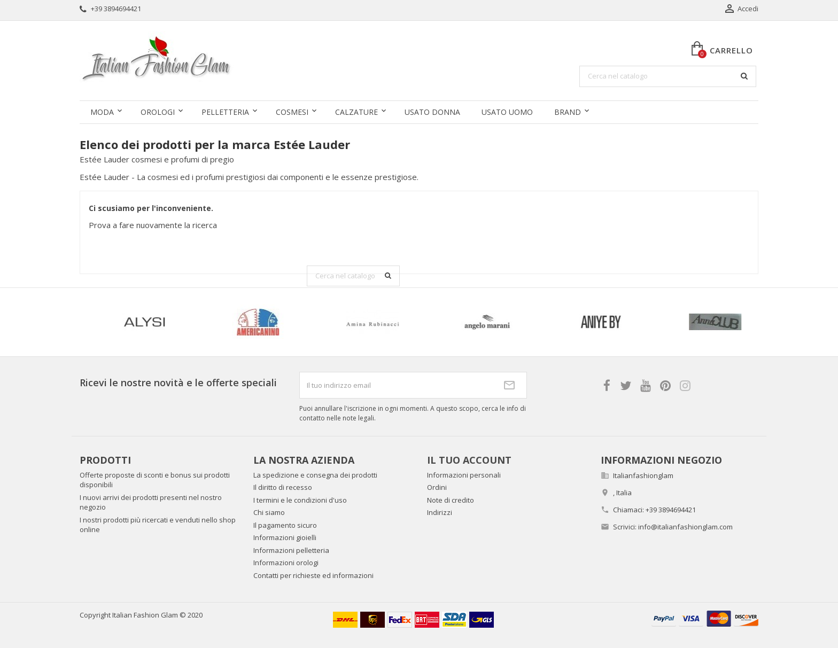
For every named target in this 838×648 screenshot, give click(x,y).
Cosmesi (292, 112)
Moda (102, 112)
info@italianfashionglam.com (685, 527)
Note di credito (450, 500)
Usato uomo (507, 112)
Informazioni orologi (286, 562)
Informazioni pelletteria (291, 550)
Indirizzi (439, 512)
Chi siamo (269, 512)
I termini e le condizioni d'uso (300, 500)
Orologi (158, 112)
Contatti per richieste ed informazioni (313, 575)
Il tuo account (469, 460)
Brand (567, 112)
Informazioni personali (464, 475)
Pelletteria (225, 112)
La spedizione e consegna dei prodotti (315, 475)
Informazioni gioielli (284, 537)
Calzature (356, 112)
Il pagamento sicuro (285, 525)
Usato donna (432, 112)
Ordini (437, 487)
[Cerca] (667, 76)
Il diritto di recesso (282, 487)
